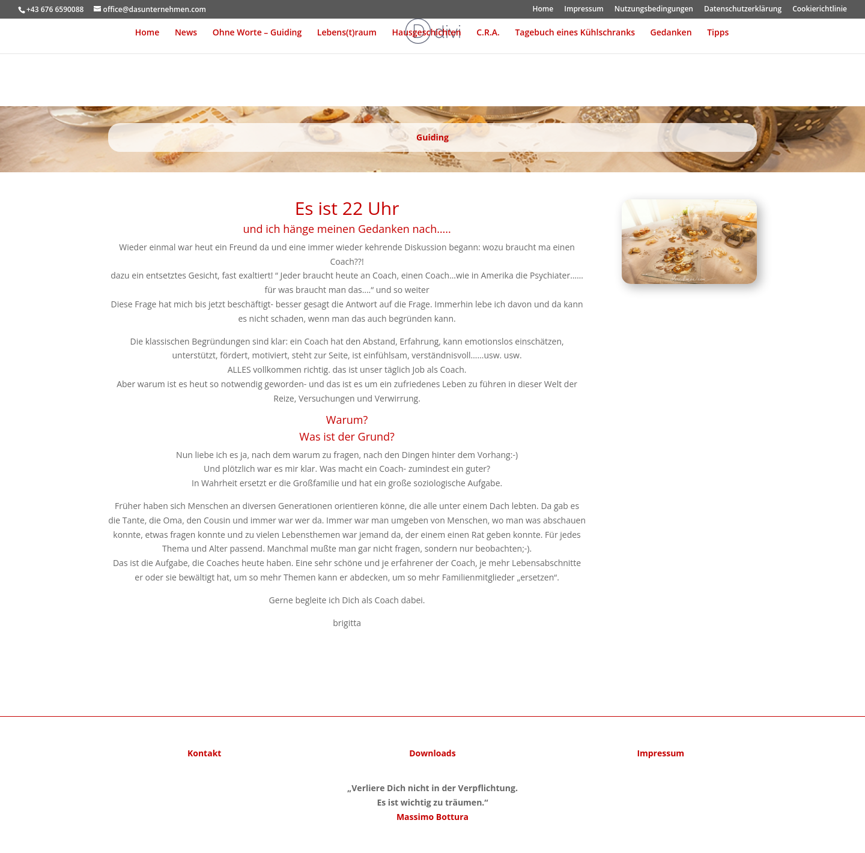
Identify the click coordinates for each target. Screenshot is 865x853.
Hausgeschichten (426, 33)
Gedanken (671, 33)
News (186, 33)
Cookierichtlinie (819, 9)
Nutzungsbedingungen (654, 9)
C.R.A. (488, 33)
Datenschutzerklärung (743, 9)
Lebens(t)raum (347, 33)
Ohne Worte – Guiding (257, 33)
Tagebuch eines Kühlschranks (575, 33)
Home (542, 9)
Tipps (718, 33)
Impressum (583, 9)
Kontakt (204, 753)
